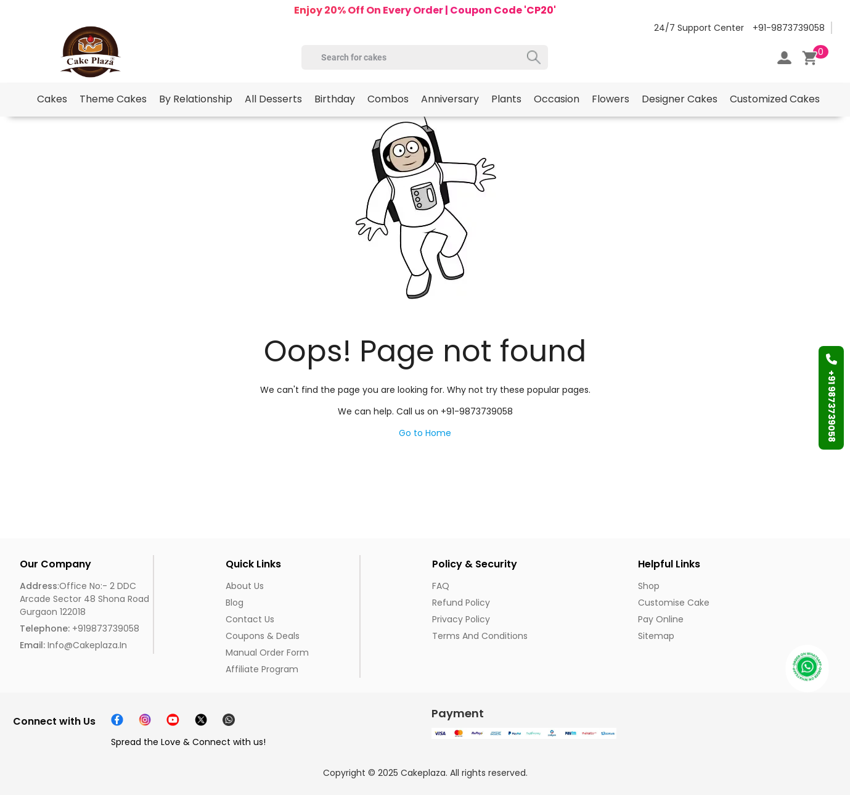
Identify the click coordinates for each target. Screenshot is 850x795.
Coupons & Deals (263, 636)
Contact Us (250, 619)
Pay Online (661, 619)
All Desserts (273, 99)
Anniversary (450, 99)
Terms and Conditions (480, 636)
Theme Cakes (113, 99)
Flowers (610, 99)
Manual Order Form (267, 652)
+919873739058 (79, 628)
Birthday (334, 99)
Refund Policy (461, 602)
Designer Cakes (679, 99)
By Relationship (195, 99)
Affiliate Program (262, 669)
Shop (649, 586)
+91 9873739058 (831, 397)
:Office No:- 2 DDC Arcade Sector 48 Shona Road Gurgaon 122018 (84, 599)
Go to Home (425, 433)
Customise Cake (673, 602)
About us (245, 586)
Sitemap (656, 636)
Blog (234, 602)
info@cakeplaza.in (73, 645)
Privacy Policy (461, 619)
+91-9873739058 (789, 28)
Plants (506, 99)
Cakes (52, 99)
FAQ (440, 586)
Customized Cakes (775, 99)
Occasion (556, 99)
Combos (388, 99)
